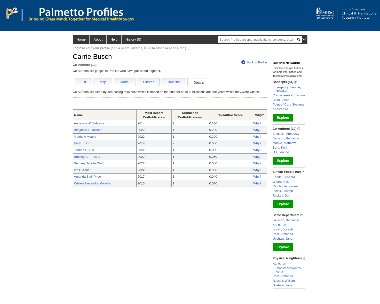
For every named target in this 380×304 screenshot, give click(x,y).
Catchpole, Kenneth (286, 186)
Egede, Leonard (284, 177)
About (98, 39)
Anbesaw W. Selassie (89, 123)
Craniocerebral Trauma (289, 95)
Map (103, 82)
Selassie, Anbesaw (286, 134)
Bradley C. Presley (87, 157)
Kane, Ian (279, 225)
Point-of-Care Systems (288, 104)
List (83, 82)
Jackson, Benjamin (286, 138)
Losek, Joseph (283, 191)
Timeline (173, 82)
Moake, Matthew (284, 143)
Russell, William (284, 280)
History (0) (133, 39)
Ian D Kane (82, 170)
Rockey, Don (281, 195)
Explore (283, 118)
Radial (124, 82)
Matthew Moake (85, 136)
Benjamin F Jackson (88, 130)
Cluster (148, 82)
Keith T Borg (82, 143)
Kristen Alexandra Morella (92, 183)
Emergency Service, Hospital (287, 88)
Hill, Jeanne (281, 152)
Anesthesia (280, 109)
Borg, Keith (280, 147)
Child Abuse (281, 100)
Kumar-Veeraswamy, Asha (287, 269)
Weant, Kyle (281, 181)
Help (114, 39)
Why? (257, 123)
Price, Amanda (283, 234)
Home (81, 39)
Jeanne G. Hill (84, 150)
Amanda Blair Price (87, 176)
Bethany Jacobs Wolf (88, 163)
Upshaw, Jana (283, 238)
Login (77, 48)
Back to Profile (254, 62)
